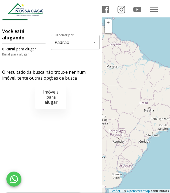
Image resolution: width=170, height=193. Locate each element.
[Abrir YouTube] (137, 9)
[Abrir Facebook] (105, 9)
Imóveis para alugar (51, 97)
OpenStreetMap (138, 191)
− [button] (108, 30)
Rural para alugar (15, 54)
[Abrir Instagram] (121, 9)
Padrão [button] (62, 42)
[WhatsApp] (13, 179)
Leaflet (115, 191)
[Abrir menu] (153, 9)
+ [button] (108, 22)
